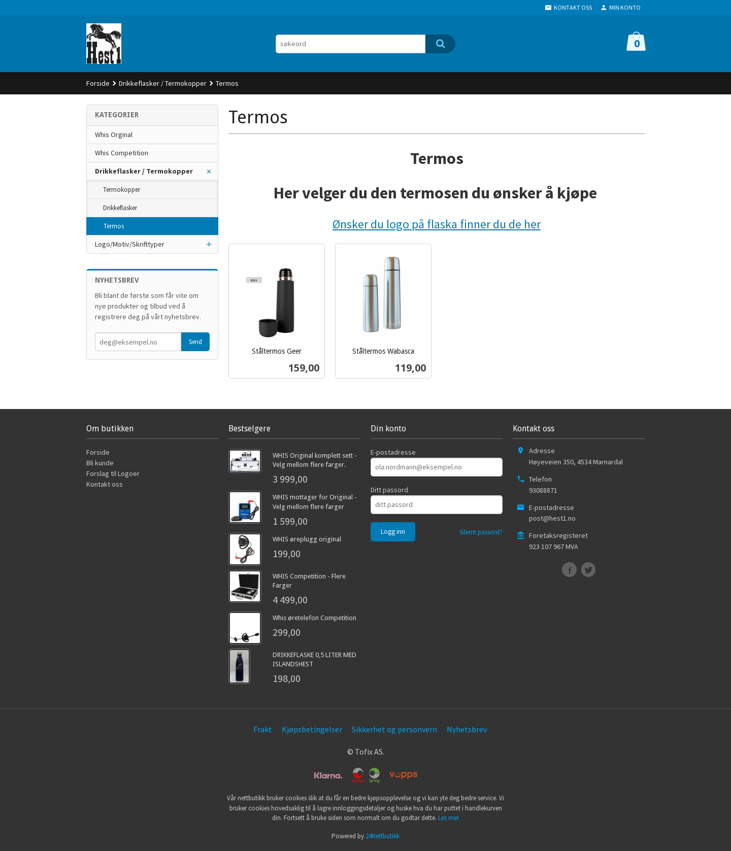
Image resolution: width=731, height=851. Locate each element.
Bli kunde (100, 462)
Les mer (448, 817)
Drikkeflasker (120, 207)
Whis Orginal (113, 134)
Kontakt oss (104, 484)
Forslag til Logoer (113, 473)
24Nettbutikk (383, 836)
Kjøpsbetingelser (312, 729)
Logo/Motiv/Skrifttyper (129, 244)
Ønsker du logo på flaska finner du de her (437, 224)
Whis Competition (121, 152)
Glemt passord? (481, 532)
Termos (114, 226)
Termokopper (121, 189)
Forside (98, 83)
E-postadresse (393, 452)
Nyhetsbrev (467, 729)
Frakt (262, 729)
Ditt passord (389, 489)
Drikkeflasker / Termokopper (144, 171)
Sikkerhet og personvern (394, 729)
